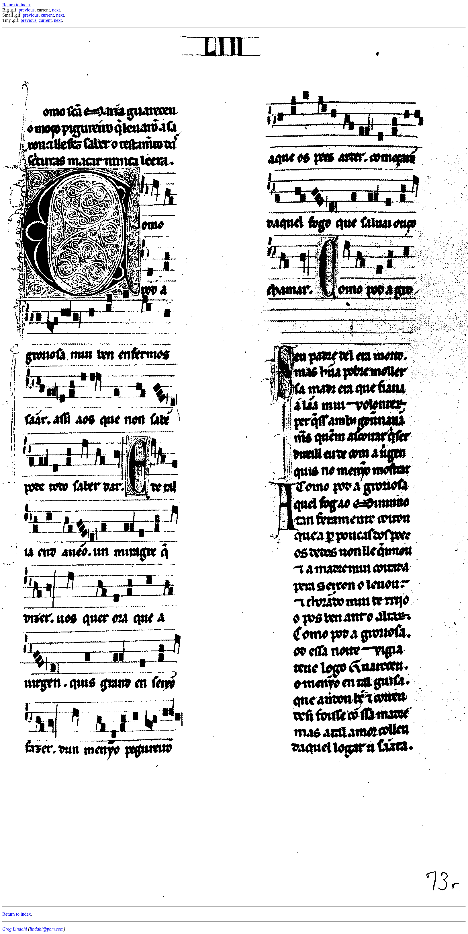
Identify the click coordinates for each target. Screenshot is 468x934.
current (47, 15)
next (56, 9)
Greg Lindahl (14, 929)
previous (26, 9)
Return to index (16, 4)
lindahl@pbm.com (46, 929)
